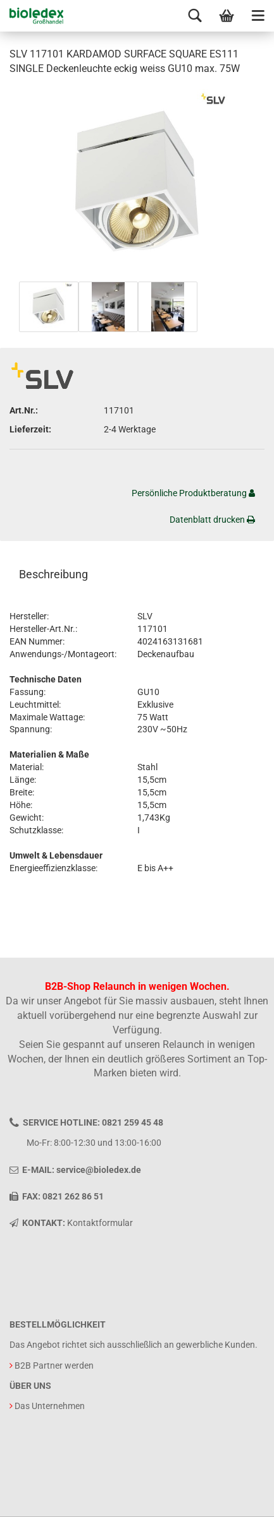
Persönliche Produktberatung (193, 493)
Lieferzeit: (30, 429)
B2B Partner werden (54, 1365)
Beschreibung (53, 574)
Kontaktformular (100, 1223)
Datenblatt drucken (212, 520)
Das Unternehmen (50, 1406)
